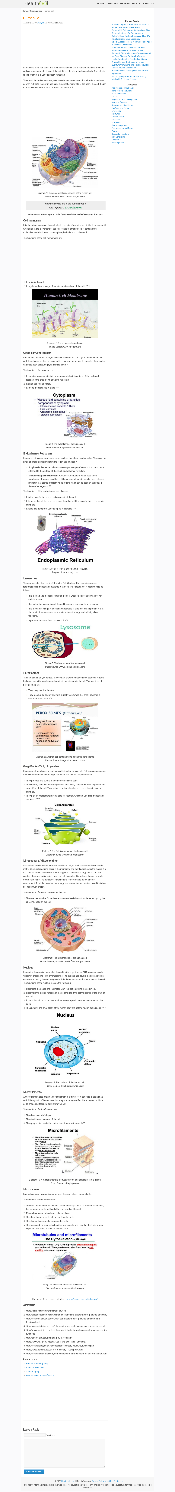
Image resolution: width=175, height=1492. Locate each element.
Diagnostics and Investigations (125, 99)
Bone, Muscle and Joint (122, 91)
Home (100, 3)
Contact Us (118, 1481)
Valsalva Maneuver (35, 1367)
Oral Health (116, 122)
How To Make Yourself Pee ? (40, 1375)
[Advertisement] (66, 45)
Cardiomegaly (32, 1371)
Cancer (115, 96)
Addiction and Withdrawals (123, 88)
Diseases (112, 3)
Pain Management (120, 125)
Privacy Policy (98, 1481)
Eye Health (116, 111)
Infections (116, 119)
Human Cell (32, 18)
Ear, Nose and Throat (120, 108)
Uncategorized (36, 11)
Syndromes (117, 140)
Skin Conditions (118, 137)
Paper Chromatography (37, 1363)
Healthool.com (67, 1481)
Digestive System (119, 102)
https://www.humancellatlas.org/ (82, 1299)
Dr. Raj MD (41, 23)
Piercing (115, 131)
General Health (130, 3)
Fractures (116, 114)
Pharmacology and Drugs (122, 128)
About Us (148, 3)
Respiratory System (120, 134)
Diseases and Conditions (122, 105)
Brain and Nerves (119, 94)
